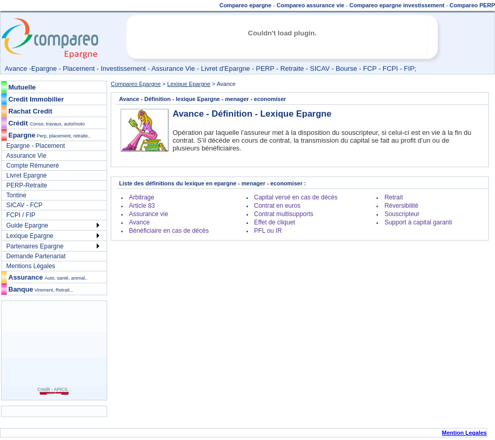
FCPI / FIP (20, 215)
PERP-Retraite (26, 185)
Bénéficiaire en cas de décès (169, 230)
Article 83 (142, 205)
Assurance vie (148, 214)
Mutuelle (22, 87)
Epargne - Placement (35, 145)
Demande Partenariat (36, 256)
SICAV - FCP (24, 205)
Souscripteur (401, 214)
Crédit (18, 123)
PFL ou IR (268, 230)
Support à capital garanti (418, 222)
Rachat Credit (30, 111)
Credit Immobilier (36, 99)
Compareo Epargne (136, 84)
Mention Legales (464, 433)
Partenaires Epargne (34, 246)
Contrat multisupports (284, 214)
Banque (40, 289)
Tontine (16, 195)
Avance (139, 222)
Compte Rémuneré (32, 165)
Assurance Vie (26, 155)
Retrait (393, 197)
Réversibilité (401, 205)
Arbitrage (141, 197)
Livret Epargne (26, 175)
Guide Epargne (27, 225)
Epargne (49, 135)
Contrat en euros (277, 205)
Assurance (47, 277)
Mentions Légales (30, 266)
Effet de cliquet (274, 222)
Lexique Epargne (30, 236)
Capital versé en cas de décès (296, 197)
